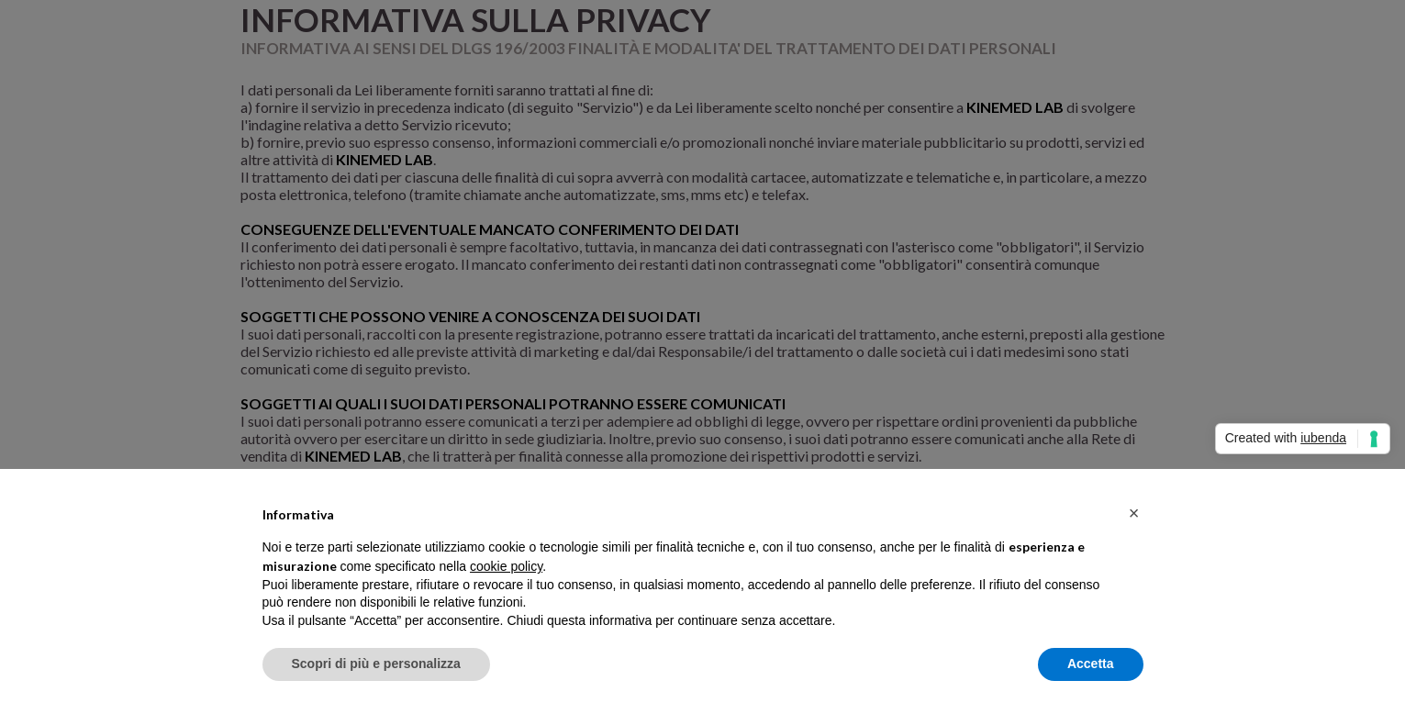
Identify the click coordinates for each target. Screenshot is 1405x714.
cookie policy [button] (506, 566)
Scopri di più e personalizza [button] (376, 663)
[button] (1134, 513)
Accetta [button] (1090, 663)
